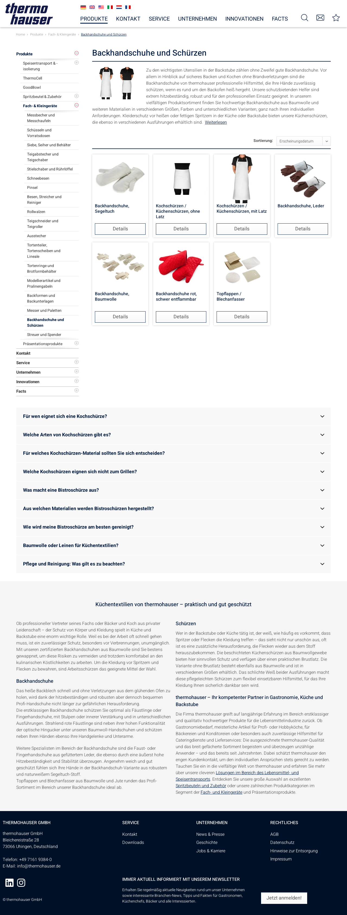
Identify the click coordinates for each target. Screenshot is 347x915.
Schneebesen (38, 178)
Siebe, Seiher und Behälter (49, 145)
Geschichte (206, 843)
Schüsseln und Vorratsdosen (39, 133)
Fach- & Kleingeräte (40, 106)
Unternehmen (28, 372)
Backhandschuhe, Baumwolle (112, 297)
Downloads (133, 843)
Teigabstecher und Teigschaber (43, 157)
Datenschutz (282, 843)
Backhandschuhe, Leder (301, 206)
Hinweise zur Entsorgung (294, 851)
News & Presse (210, 834)
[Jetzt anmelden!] (284, 898)
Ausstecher (36, 236)
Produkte (24, 54)
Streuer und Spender (44, 335)
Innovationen (27, 382)
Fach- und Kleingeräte (221, 792)
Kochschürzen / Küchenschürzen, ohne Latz (178, 211)
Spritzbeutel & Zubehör (42, 97)
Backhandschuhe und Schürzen (45, 322)
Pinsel (32, 187)
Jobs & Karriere (210, 851)
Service (23, 363)
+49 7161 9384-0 (35, 859)
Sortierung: (263, 141)
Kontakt (23, 353)
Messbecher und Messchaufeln (41, 118)
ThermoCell (32, 78)
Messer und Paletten (44, 310)
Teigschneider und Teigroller (42, 224)
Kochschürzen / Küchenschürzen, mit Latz (242, 209)
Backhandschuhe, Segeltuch (112, 209)
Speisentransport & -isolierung (40, 66)
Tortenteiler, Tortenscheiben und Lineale (43, 250)
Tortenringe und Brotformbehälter (41, 268)
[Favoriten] (336, 17)
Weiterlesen (216, 122)
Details (120, 229)
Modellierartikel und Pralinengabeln (43, 283)
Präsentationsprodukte (42, 344)
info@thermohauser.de (38, 866)
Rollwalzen (36, 212)
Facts (21, 391)
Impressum (281, 859)
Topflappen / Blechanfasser (231, 297)
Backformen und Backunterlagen (41, 298)
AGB (274, 834)
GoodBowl (32, 87)
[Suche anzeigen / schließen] (304, 17)
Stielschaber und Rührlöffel (50, 169)
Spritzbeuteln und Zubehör (201, 786)
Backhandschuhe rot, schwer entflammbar (176, 297)
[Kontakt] (320, 17)
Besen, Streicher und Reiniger (44, 199)
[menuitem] (304, 17)
